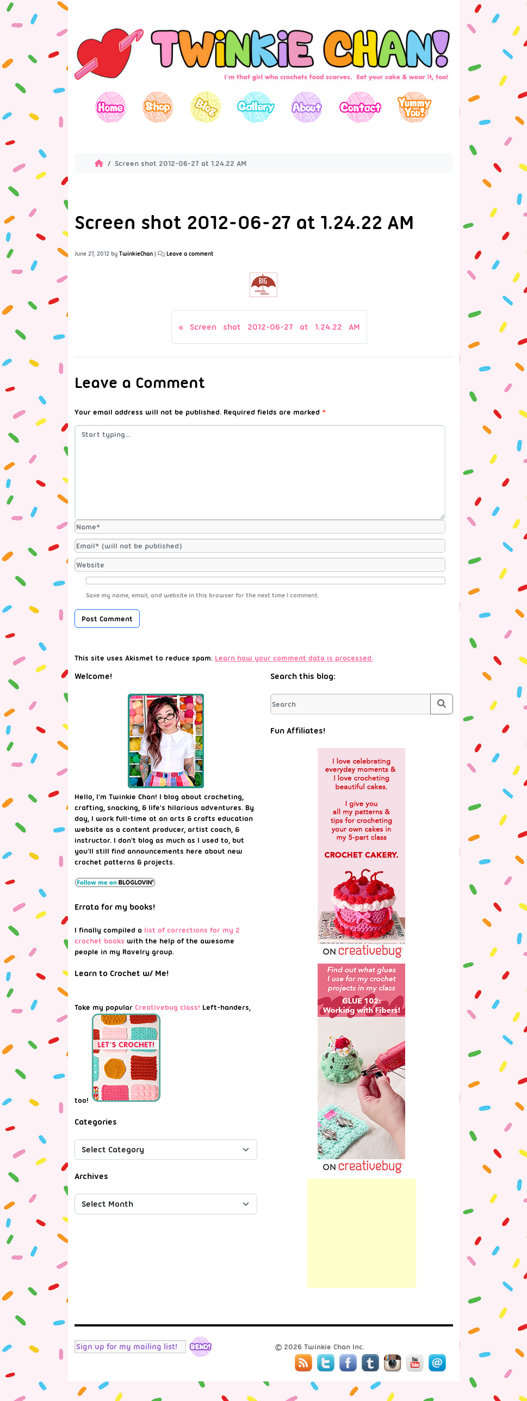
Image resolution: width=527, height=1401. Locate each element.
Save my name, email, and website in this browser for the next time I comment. (202, 595)
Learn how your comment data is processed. (294, 657)
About (306, 107)
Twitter (325, 1363)
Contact (359, 107)
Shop (157, 107)
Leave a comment (190, 253)
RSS (303, 1363)
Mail (437, 1363)
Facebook (348, 1363)
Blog (205, 107)
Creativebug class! (167, 1007)
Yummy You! (415, 107)
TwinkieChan (136, 253)
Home (110, 107)
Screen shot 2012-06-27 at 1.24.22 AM (275, 327)
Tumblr (370, 1363)
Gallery (256, 107)
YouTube (415, 1363)
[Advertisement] (361, 1233)
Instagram (392, 1363)
